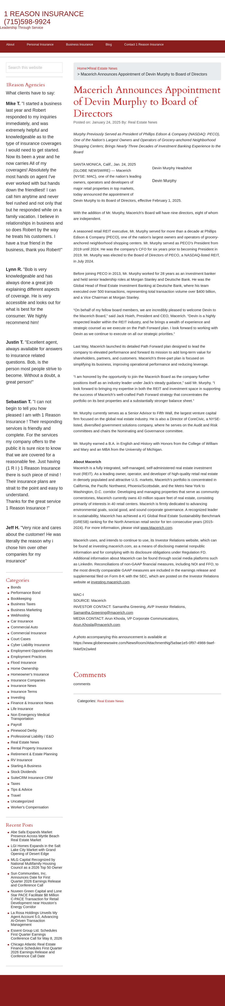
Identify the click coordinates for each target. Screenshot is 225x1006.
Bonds (16, 589)
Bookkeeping (22, 600)
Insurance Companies (30, 682)
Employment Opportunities (34, 652)
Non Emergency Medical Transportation (32, 718)
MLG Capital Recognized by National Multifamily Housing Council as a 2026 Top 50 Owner (35, 871)
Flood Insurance (25, 664)
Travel (16, 797)
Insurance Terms (25, 693)
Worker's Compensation (32, 808)
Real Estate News (111, 702)
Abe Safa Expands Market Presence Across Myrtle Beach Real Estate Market (34, 837)
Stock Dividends (25, 773)
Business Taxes (24, 605)
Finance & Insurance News (34, 704)
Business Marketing (28, 611)
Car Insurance (23, 622)
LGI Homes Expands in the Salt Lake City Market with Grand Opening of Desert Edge (34, 853)
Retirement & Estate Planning (36, 755)
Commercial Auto (26, 628)
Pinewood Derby (25, 732)
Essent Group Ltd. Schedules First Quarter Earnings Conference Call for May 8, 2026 (36, 946)
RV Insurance (23, 761)
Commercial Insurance (30, 634)
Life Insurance (23, 710)
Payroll (17, 726)
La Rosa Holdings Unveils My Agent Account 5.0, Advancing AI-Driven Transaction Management (36, 928)
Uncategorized (23, 803)
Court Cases (22, 640)
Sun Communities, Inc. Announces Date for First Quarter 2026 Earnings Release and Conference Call (36, 889)
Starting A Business (28, 767)
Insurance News (25, 687)
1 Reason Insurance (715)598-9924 (48, 17)
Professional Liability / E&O (34, 738)
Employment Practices (30, 658)
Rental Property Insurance (34, 749)
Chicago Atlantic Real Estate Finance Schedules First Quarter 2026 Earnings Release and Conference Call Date (36, 965)
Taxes (16, 785)
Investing (19, 699)
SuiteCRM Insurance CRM (34, 779)
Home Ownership (26, 670)
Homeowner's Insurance (32, 676)
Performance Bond (27, 594)
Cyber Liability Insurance (32, 646)
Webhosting (21, 617)
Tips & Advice (22, 791)
